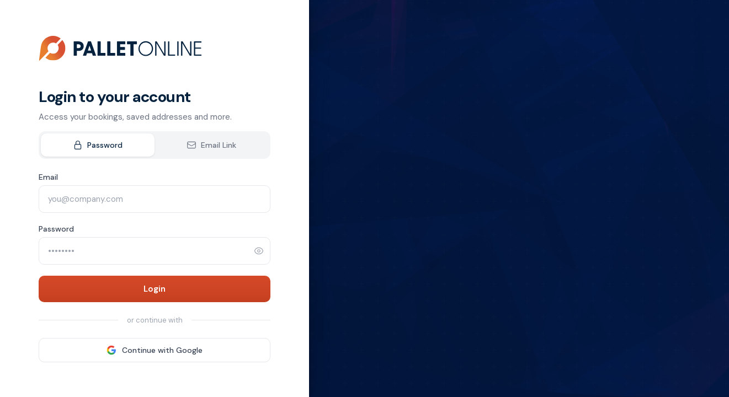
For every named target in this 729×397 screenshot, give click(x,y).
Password (98, 145)
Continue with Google (155, 350)
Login (154, 288)
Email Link (211, 145)
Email (48, 177)
